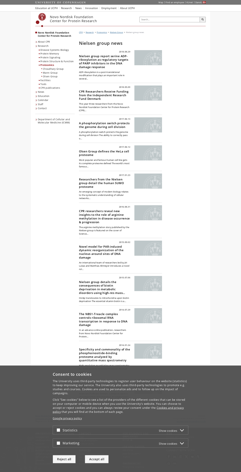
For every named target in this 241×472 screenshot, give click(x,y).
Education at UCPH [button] (46, 8)
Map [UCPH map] (160, 2)
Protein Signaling (50, 57)
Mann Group (50, 72)
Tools (43, 84)
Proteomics (47, 65)
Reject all (64, 459)
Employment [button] (109, 8)
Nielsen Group (116, 32)
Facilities (45, 80)
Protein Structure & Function (57, 61)
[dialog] (120, 419)
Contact (42, 108)
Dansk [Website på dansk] (198, 2)
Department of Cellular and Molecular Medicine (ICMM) (54, 121)
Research (43, 45)
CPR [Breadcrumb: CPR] (81, 32)
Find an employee (175, 2)
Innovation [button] (91, 8)
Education (44, 96)
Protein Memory (49, 53)
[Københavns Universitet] (41, 20)
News (41, 91)
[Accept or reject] (59, 430)
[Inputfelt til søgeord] (169, 19)
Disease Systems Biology (54, 49)
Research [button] (66, 8)
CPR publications (50, 87)
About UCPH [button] (127, 8)
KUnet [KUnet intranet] (189, 2)
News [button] (78, 8)
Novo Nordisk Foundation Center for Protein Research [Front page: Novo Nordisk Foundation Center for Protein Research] (54, 34)
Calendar (43, 100)
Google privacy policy (67, 418)
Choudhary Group (53, 68)
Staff (40, 104)
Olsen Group (50, 76)
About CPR (44, 41)
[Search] (203, 19)
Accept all (96, 459)
